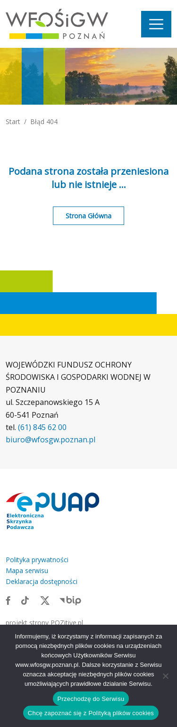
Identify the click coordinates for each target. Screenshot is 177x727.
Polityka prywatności (37, 559)
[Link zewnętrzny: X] (45, 600)
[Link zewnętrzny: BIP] (70, 600)
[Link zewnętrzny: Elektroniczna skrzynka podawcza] (53, 510)
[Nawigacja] (156, 24)
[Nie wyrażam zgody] (165, 676)
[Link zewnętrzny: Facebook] (8, 600)
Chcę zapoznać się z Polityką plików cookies (91, 713)
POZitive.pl (67, 622)
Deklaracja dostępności (41, 581)
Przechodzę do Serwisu (91, 698)
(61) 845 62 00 (42, 427)
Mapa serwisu (27, 570)
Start (13, 121)
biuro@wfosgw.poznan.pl (50, 439)
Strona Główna (88, 215)
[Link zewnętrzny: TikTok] (25, 600)
